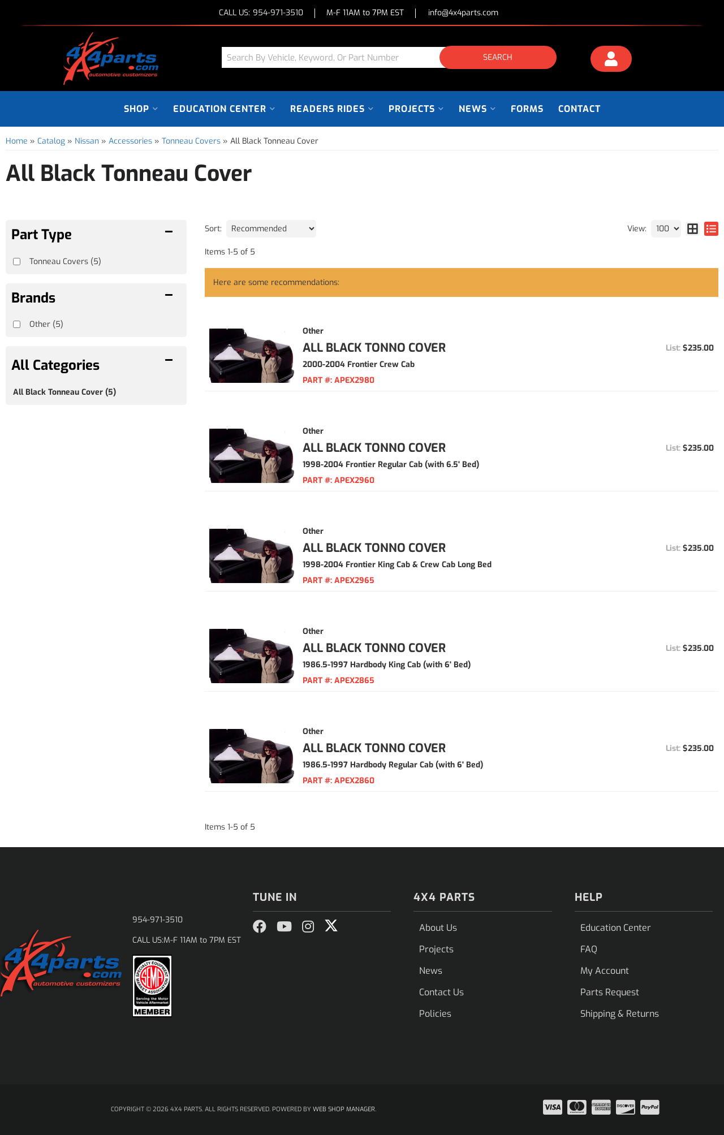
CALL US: (261, 13)
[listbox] (271, 229)
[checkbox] (16, 324)
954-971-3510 (157, 919)
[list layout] (711, 229)
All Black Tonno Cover (374, 348)
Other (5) (46, 324)
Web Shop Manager (344, 1109)
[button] (393, 57)
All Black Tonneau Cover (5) (64, 392)
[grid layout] (693, 229)
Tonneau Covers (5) (65, 261)
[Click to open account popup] (611, 60)
